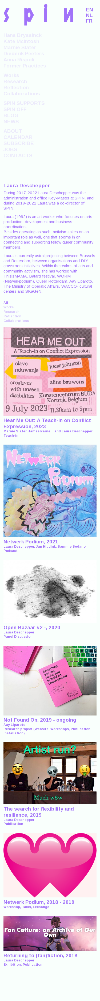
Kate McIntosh (21, 41)
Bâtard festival (42, 276)
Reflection (16, 87)
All (5, 303)
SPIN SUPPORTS (24, 103)
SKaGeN (33, 291)
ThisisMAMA (15, 276)
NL (89, 15)
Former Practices (24, 66)
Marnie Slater (19, 47)
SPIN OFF (14, 109)
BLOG (10, 115)
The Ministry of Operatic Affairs (31, 286)
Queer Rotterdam (51, 281)
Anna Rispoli (18, 59)
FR (89, 21)
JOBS (10, 149)
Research (15, 81)
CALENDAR (18, 137)
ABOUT (12, 131)
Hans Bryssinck (22, 35)
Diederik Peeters (23, 53)
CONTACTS (18, 155)
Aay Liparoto (80, 281)
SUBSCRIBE (18, 143)
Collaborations (21, 93)
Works (11, 75)
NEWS (11, 121)
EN (89, 9)
